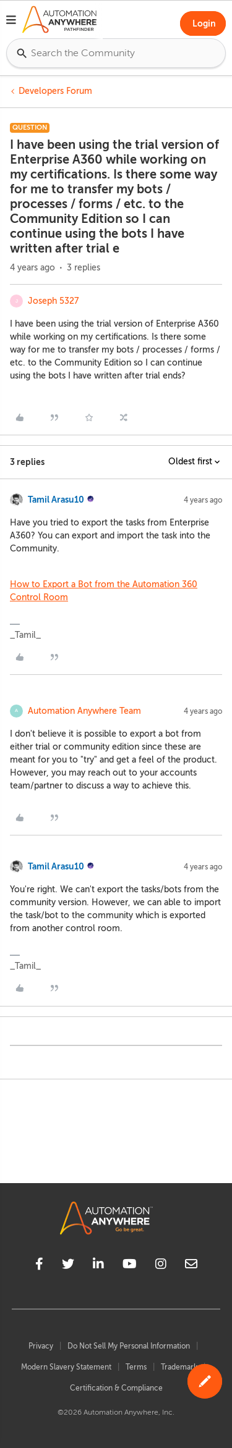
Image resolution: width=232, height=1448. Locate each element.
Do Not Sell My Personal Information (128, 1346)
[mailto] (191, 1266)
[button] (11, 21)
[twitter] (68, 1266)
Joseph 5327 (53, 301)
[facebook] (39, 1266)
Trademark (179, 1367)
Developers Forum (55, 91)
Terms (136, 1367)
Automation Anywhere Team (84, 711)
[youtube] (129, 1266)
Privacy (40, 1346)
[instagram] (160, 1266)
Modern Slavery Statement (66, 1367)
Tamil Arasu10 (56, 499)
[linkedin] (98, 1266)
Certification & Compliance (116, 1388)
